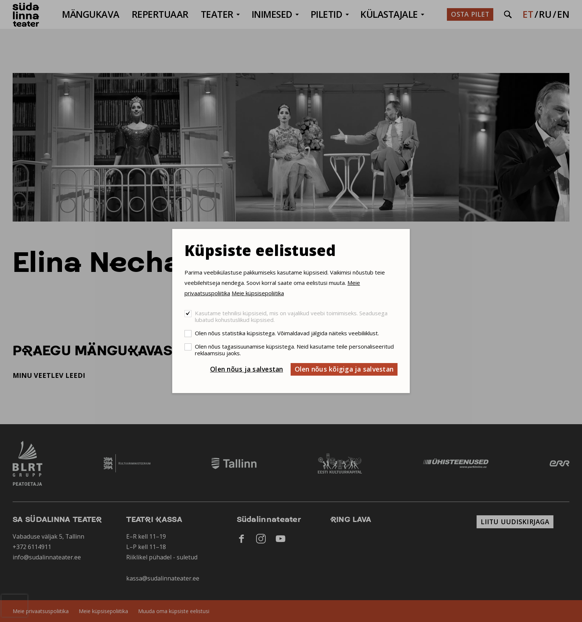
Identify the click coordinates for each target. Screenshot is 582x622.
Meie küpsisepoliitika (258, 293)
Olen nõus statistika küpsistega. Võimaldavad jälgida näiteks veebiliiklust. (287, 333)
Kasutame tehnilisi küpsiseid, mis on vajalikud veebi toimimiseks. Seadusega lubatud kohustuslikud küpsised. (291, 316)
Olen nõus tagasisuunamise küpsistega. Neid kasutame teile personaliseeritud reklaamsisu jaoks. (294, 349)
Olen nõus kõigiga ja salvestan (344, 369)
